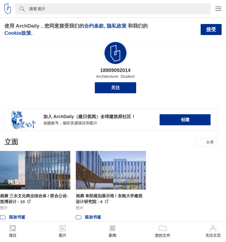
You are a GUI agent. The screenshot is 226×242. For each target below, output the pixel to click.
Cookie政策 (17, 33)
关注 (115, 87)
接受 (211, 29)
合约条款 (94, 26)
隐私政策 (117, 26)
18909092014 (115, 70)
